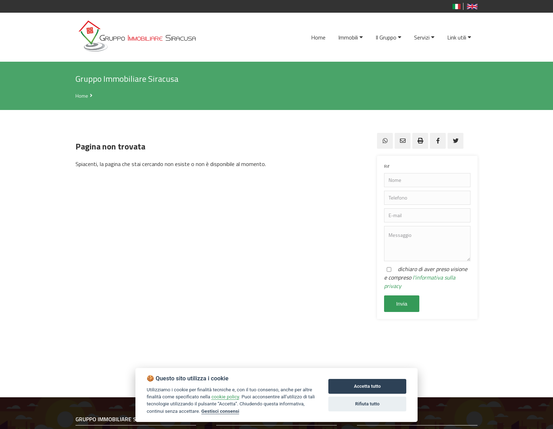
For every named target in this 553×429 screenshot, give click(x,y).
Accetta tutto (367, 386)
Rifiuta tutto (367, 403)
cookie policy (225, 396)
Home (81, 95)
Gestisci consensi (220, 411)
